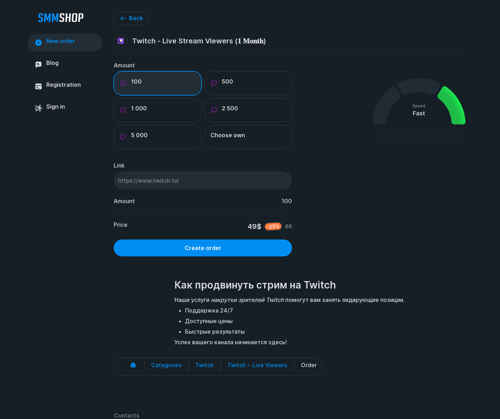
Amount (124, 65)
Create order (203, 247)
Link (119, 165)
